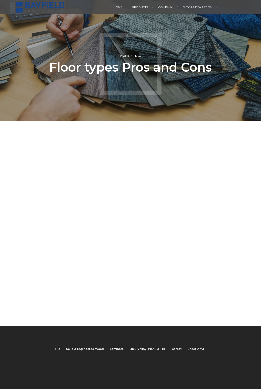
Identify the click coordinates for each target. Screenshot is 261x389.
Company (165, 7)
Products (140, 7)
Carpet (176, 348)
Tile (57, 348)
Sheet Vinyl (196, 348)
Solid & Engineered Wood (85, 348)
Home (118, 7)
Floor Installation (197, 7)
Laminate (117, 348)
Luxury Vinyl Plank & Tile (147, 348)
